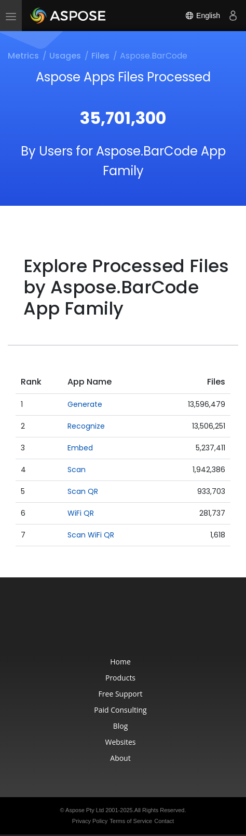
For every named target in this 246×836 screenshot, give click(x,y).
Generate (84, 404)
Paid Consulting (120, 710)
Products (120, 678)
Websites (120, 742)
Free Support (121, 694)
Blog (120, 726)
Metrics (23, 56)
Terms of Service (131, 821)
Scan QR (82, 491)
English (202, 15)
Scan (76, 469)
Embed (80, 448)
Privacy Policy (89, 821)
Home (120, 662)
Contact (164, 821)
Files (100, 56)
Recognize (86, 426)
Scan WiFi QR (90, 535)
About (120, 758)
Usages (65, 56)
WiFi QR (80, 513)
